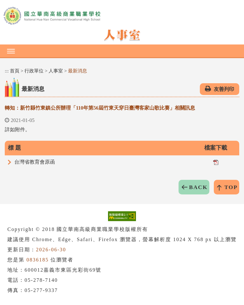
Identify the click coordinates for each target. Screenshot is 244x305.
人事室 (56, 70)
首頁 (14, 70)
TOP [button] (231, 187)
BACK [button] (198, 187)
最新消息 (77, 70)
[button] (122, 50)
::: (7, 70)
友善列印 (224, 89)
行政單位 (34, 70)
